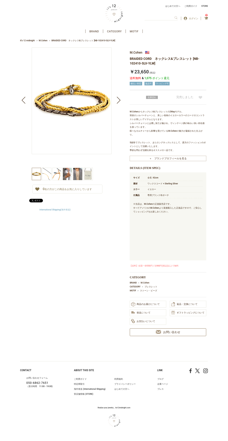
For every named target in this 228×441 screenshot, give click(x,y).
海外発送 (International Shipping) (89, 389)
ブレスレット (150, 286)
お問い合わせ (168, 332)
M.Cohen (43, 40)
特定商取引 (79, 384)
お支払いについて (143, 321)
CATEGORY (114, 31)
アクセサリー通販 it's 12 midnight (114, 13)
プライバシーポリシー (125, 384)
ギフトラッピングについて (187, 313)
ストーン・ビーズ (148, 290)
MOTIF (134, 31)
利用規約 (118, 379)
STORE (204, 6)
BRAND (94, 31)
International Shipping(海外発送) (55, 209)
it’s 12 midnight (27, 40)
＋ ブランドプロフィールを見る (168, 158)
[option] (72, 108)
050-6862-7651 (37, 383)
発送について (141, 313)
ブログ (160, 379)
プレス (160, 389)
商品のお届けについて (145, 304)
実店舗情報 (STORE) (83, 394)
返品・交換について (184, 304)
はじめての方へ (172, 6)
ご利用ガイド (190, 6)
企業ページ (162, 384)
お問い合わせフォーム (37, 378)
